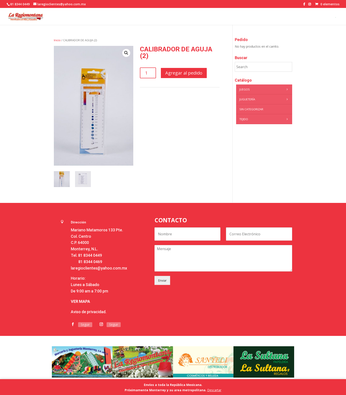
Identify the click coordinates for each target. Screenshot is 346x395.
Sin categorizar (251, 109)
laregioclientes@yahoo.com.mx (99, 268)
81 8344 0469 (90, 261)
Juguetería (264, 99)
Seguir (85, 324)
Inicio (57, 40)
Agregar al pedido (183, 73)
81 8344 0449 (90, 255)
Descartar (214, 390)
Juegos (264, 89)
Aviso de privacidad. (88, 311)
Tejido (264, 119)
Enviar (162, 280)
